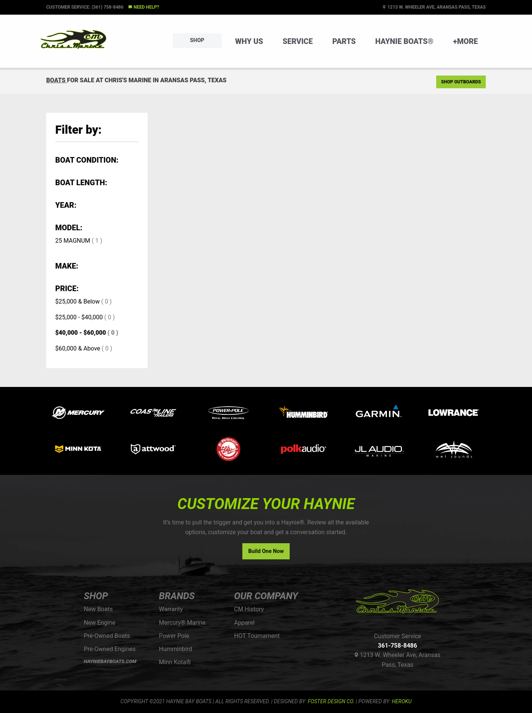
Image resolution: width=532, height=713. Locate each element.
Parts (343, 41)
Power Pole (174, 635)
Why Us (249, 41)
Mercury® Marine (182, 622)
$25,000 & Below (77, 301)
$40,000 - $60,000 (80, 332)
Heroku (401, 701)
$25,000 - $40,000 (79, 317)
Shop (197, 40)
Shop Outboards (461, 82)
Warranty (171, 609)
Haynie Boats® (404, 41)
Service (298, 41)
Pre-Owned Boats (107, 635)
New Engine (99, 622)
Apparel (244, 622)
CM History (249, 609)
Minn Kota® (175, 662)
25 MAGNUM (72, 240)
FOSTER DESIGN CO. (331, 701)
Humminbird (175, 649)
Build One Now (266, 551)
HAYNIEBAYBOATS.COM (110, 661)
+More (465, 41)
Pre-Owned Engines (110, 649)
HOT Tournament (257, 635)
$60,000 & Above (77, 348)
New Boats (98, 609)
